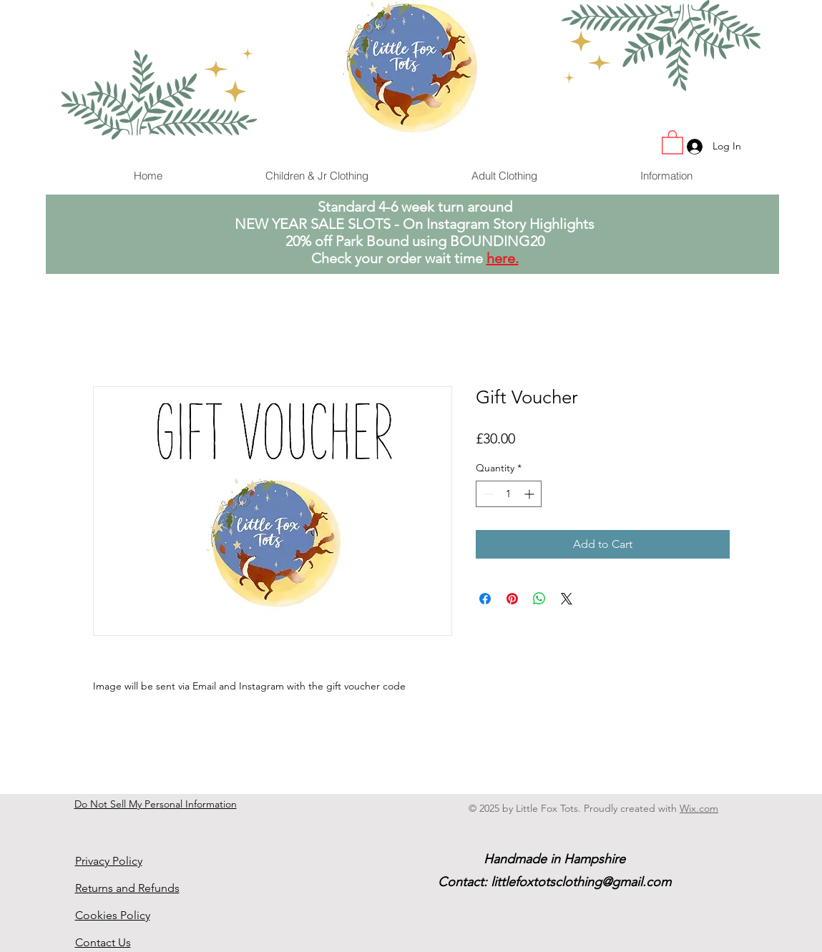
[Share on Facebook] (485, 598)
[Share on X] (566, 598)
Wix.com (699, 808)
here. (502, 258)
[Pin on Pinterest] (512, 598)
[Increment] (530, 493)
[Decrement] (487, 493)
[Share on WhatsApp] (539, 598)
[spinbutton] (509, 493)
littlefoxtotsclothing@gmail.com (581, 882)
